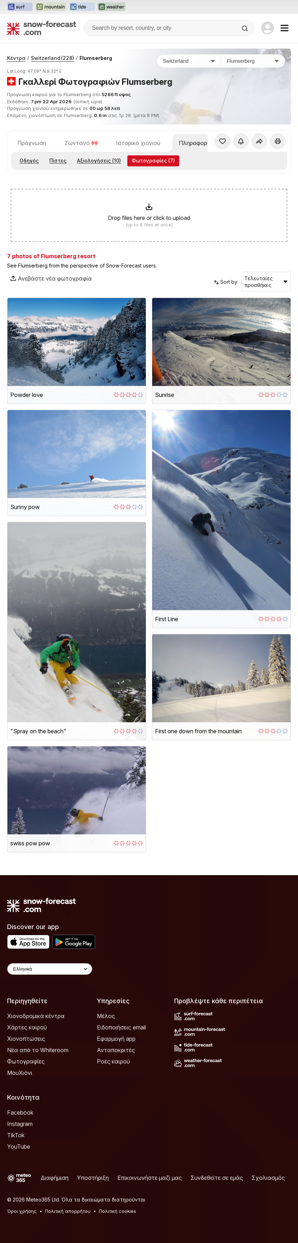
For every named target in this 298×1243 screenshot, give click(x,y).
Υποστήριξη (93, 1177)
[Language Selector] (49, 969)
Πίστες (57, 161)
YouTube (18, 1146)
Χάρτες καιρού (27, 1027)
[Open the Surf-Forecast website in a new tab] (20, 7)
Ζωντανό (81, 143)
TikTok (15, 1135)
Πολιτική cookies (117, 1211)
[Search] (245, 28)
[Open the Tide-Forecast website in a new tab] (82, 7)
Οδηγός (29, 161)
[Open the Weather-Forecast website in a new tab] (112, 7)
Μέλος (106, 1016)
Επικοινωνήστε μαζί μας (149, 1177)
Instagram (20, 1123)
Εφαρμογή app (116, 1038)
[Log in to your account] (267, 28)
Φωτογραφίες (26, 1061)
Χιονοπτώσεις (26, 1038)
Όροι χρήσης (22, 1211)
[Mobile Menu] (284, 28)
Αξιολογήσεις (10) (99, 161)
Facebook (20, 1112)
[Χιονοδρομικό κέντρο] (253, 61)
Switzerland (52, 58)
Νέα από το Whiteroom (37, 1050)
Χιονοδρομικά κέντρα (36, 1016)
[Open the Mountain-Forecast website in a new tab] (50, 7)
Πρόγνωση (31, 143)
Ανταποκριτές (116, 1050)
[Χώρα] (189, 61)
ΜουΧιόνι (19, 1072)
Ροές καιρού (113, 1061)
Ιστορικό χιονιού (138, 143)
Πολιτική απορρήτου (67, 1211)
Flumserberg (95, 58)
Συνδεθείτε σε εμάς (217, 1177)
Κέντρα (16, 58)
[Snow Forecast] (41, 28)
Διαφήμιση (54, 1177)
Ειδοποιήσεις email (121, 1027)
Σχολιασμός (268, 1177)
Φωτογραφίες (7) (153, 161)
